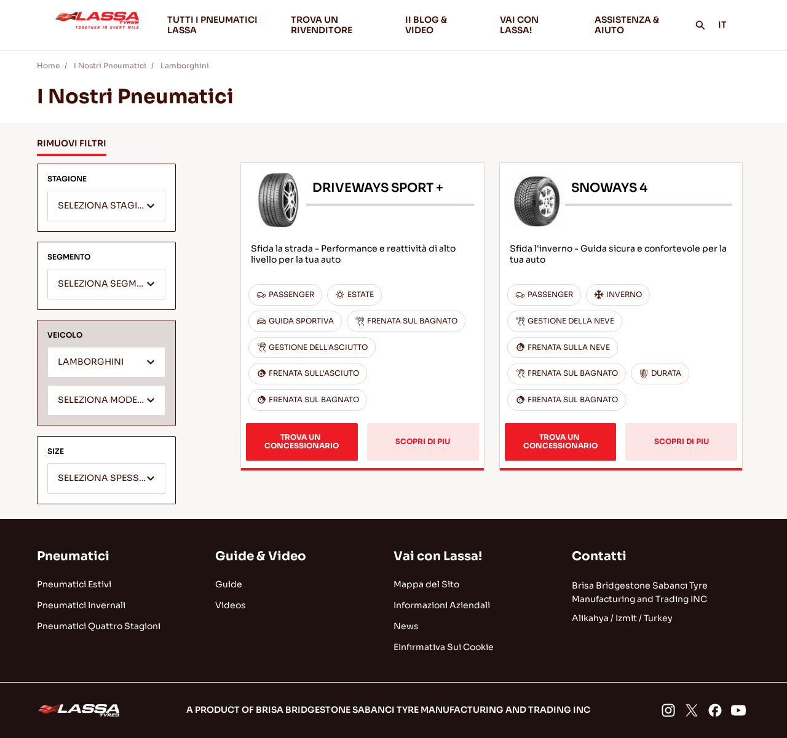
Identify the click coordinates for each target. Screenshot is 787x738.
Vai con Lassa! (438, 556)
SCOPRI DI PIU (422, 441)
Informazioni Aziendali (442, 605)
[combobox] (106, 206)
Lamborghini (184, 65)
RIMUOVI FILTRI (71, 143)
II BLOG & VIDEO (442, 25)
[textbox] (106, 206)
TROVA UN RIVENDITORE (321, 25)
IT (729, 24)
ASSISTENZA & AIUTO (627, 25)
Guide (228, 584)
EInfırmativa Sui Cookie (444, 647)
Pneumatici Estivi (74, 584)
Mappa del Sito (426, 584)
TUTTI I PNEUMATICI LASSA (212, 25)
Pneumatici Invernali (81, 605)
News (406, 626)
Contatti (599, 556)
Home (48, 65)
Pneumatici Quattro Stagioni (98, 626)
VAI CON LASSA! (537, 25)
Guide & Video (260, 556)
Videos (230, 605)
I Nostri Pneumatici (110, 65)
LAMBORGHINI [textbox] (91, 362)
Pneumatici (73, 556)
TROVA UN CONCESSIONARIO (301, 441)
